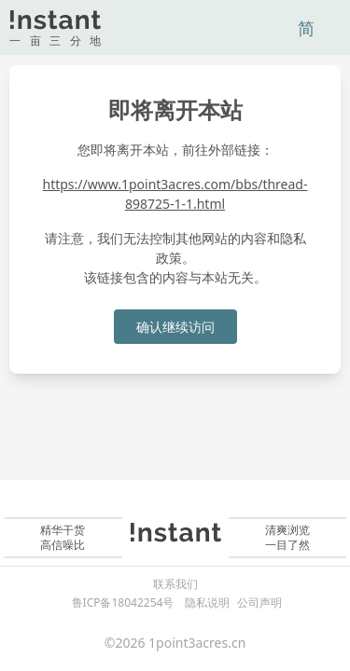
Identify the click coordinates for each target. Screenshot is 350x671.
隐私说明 (207, 602)
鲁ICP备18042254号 (123, 602)
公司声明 (259, 602)
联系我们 (175, 584)
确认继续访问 (175, 327)
